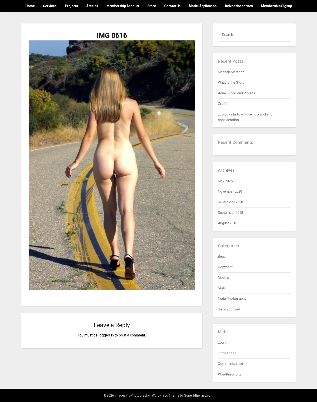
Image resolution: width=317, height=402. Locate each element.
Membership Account (123, 6)
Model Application (203, 6)
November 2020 (230, 191)
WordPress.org (229, 374)
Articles (92, 6)
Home (30, 6)
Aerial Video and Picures (236, 93)
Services (50, 6)
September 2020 (230, 202)
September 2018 (230, 213)
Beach (222, 256)
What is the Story (231, 82)
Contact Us (172, 6)
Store (151, 6)
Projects (71, 6)
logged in (106, 335)
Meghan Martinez (231, 72)
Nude (222, 288)
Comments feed (230, 364)
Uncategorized (229, 309)
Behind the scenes (239, 6)
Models (223, 278)
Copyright (225, 267)
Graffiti (223, 104)
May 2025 (225, 181)
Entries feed (227, 353)
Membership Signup (276, 6)
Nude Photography (232, 299)
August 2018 (227, 223)
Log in (222, 342)
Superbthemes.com (199, 395)
